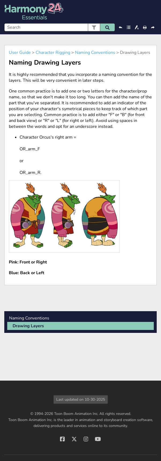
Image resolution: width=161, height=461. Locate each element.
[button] (94, 27)
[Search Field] (59, 27)
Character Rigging (53, 52)
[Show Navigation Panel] (153, 11)
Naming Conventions (95, 52)
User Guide (20, 52)
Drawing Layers (28, 326)
